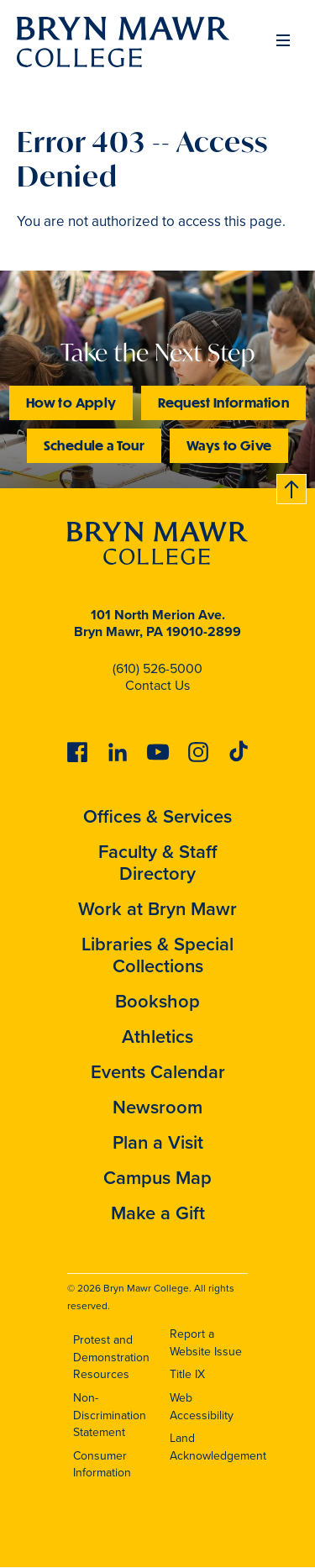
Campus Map (157, 1178)
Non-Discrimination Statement (109, 1415)
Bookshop (157, 1001)
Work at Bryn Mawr (157, 909)
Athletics (157, 1036)
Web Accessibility (202, 1406)
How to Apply (71, 402)
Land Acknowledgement (218, 1447)
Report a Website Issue (206, 1342)
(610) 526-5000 (157, 668)
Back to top (292, 486)
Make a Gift (158, 1213)
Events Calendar (158, 1072)
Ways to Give (228, 445)
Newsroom (157, 1107)
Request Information (223, 402)
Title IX (187, 1374)
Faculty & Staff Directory (158, 862)
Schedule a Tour (94, 445)
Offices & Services (157, 816)
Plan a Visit (158, 1142)
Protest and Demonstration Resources (111, 1357)
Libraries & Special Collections (157, 955)
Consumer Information (102, 1464)
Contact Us (157, 685)
